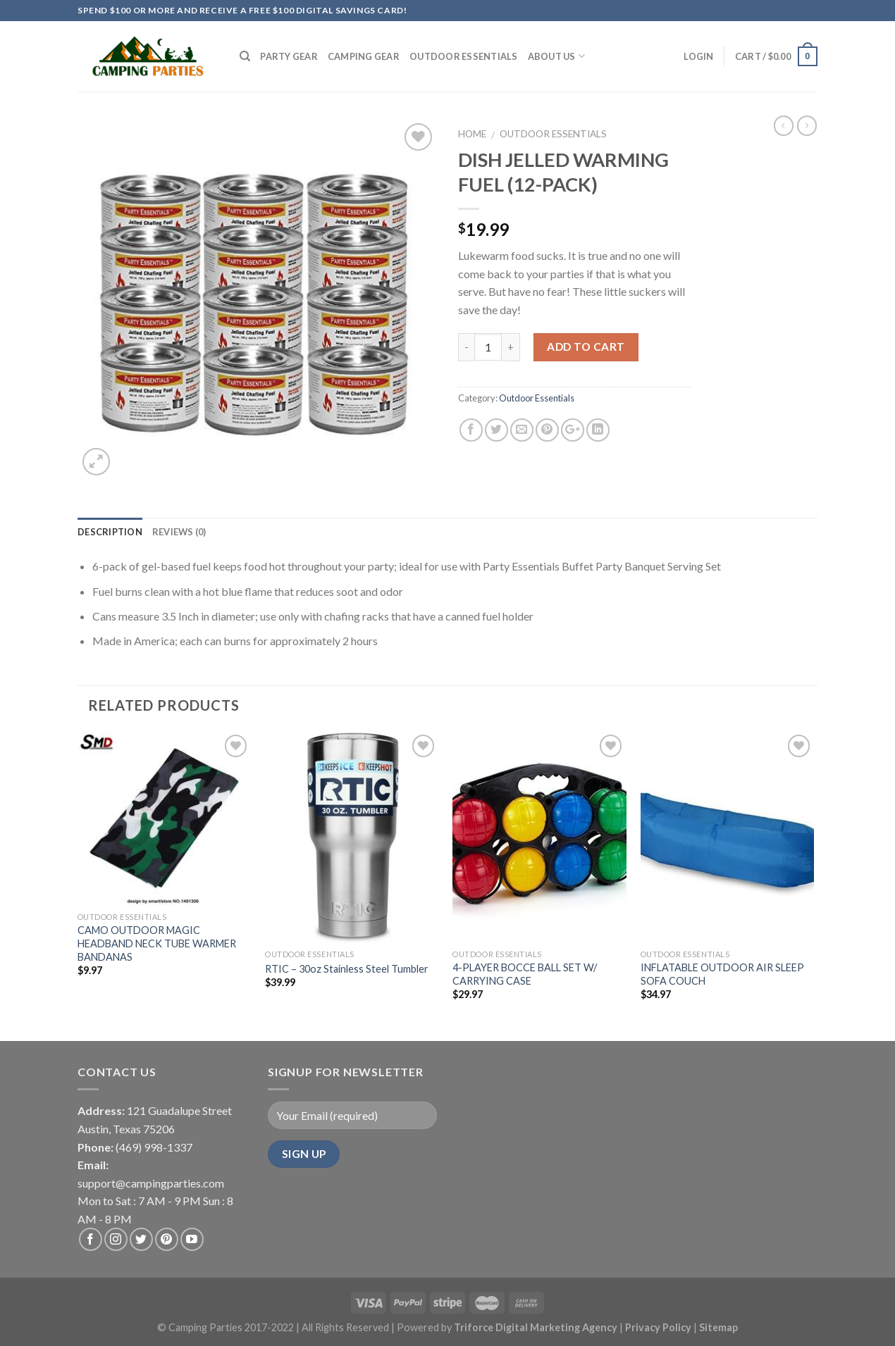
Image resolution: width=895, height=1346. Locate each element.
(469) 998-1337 (154, 1147)
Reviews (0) (179, 531)
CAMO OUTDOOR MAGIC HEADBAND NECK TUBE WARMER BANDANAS (157, 943)
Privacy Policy (659, 1327)
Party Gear (289, 56)
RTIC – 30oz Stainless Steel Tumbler (346, 969)
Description (110, 531)
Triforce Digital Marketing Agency (535, 1327)
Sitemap (718, 1327)
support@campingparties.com (151, 1183)
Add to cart (585, 346)
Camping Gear (364, 56)
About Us (557, 56)
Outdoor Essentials (463, 56)
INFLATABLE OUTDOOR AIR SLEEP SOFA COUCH (722, 974)
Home (472, 133)
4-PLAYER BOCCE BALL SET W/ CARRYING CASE (524, 974)
